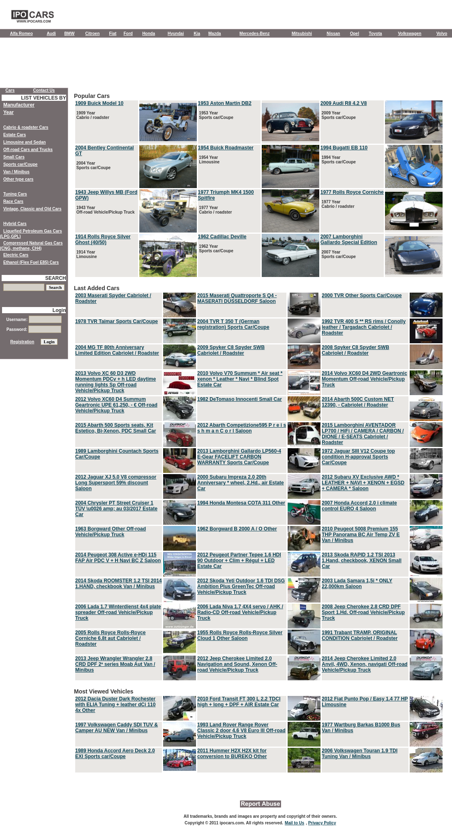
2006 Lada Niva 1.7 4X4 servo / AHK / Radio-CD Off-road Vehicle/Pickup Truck (240, 612)
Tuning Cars (15, 194)
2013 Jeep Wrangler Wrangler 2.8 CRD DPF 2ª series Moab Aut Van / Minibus (115, 664)
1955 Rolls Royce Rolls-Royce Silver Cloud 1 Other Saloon (239, 635)
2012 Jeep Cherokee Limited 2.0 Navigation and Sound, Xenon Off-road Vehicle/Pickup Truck (237, 664)
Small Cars (14, 157)
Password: (34, 329)
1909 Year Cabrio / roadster (92, 115)
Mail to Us (294, 823)
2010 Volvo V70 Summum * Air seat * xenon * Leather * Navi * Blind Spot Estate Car (239, 379)
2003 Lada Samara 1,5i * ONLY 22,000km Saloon (357, 583)
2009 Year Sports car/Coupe (338, 115)
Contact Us (44, 90)
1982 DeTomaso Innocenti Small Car (239, 399)
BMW (69, 33)
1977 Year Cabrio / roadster (215, 209)
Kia (197, 33)
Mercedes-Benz (255, 33)
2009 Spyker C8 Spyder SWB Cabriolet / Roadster (231, 350)
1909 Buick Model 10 (99, 103)
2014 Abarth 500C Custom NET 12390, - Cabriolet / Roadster (358, 402)
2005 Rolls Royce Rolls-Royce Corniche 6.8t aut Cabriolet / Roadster (110, 638)
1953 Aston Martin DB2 (224, 103)
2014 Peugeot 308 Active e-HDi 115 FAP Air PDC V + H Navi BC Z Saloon (118, 557)
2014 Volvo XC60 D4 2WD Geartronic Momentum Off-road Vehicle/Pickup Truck (364, 379)
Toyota (375, 33)
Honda (148, 33)
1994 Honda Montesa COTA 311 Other (241, 503)
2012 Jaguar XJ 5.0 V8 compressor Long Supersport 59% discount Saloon (115, 482)
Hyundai (176, 33)
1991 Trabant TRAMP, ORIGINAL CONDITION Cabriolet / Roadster (360, 635)
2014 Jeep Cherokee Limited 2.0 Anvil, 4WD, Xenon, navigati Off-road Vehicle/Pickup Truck (365, 664)
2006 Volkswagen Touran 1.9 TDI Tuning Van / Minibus (359, 753)
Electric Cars (15, 255)
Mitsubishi (302, 33)
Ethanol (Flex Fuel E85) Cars (31, 262)
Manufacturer (19, 105)
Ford (128, 33)
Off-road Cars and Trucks (28, 149)
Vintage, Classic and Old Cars (32, 209)
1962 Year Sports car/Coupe (215, 248)
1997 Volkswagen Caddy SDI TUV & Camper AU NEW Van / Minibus (116, 727)
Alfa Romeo (21, 33)
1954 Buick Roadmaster (226, 148)
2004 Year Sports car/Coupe (93, 165)
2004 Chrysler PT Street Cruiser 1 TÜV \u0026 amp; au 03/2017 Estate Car (116, 508)
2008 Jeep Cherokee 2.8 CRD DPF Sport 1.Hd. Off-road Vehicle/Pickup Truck (363, 612)
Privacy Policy (322, 823)
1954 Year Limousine (209, 159)
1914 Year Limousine (86, 254)
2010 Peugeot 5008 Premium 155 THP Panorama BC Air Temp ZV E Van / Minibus (361, 534)
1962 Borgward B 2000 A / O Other (237, 529)
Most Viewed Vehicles (259, 731)
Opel (354, 33)
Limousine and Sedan (24, 142)
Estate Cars (14, 135)
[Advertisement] (226, 64)
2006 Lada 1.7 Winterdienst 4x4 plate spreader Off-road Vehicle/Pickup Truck (118, 612)
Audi (51, 33)
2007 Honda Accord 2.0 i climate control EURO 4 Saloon (359, 506)
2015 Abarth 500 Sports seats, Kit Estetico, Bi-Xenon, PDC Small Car (115, 428)
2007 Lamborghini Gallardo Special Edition (349, 239)
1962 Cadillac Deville (222, 237)
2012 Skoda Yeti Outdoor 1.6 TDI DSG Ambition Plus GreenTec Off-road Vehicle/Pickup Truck (241, 586)
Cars (9, 90)
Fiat (113, 33)
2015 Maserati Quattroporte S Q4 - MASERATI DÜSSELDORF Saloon (237, 298)
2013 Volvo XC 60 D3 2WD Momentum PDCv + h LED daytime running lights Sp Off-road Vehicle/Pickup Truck (115, 381)
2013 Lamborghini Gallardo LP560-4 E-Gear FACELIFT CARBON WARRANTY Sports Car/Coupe (239, 456)
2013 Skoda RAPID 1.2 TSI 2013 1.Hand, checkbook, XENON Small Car (361, 560)
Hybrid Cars (15, 223)
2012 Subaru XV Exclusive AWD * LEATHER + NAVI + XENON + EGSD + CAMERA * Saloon (363, 482)
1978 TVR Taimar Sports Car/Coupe (116, 321)
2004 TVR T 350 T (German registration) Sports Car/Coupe (233, 324)
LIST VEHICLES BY (43, 98)
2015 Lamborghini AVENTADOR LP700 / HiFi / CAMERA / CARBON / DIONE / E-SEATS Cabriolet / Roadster (363, 433)
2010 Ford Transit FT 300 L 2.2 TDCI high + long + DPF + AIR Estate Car (239, 701)
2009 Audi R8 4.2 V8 (344, 103)
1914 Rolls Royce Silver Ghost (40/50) (103, 239)
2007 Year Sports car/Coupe (338, 254)
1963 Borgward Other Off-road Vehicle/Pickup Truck (110, 531)
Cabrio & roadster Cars (25, 127)
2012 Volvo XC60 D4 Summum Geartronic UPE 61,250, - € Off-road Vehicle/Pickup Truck (116, 405)
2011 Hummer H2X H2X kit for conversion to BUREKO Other (232, 753)
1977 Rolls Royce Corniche (352, 192)
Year (8, 112)
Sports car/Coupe (20, 164)
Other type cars (18, 179)
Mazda (214, 33)
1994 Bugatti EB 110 (344, 148)
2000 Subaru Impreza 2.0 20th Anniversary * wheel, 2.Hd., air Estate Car (240, 482)
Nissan (333, 33)
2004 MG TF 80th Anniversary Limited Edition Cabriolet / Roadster (117, 350)
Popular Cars (259, 185)
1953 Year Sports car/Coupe (215, 115)
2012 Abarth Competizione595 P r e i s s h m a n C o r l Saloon (241, 428)
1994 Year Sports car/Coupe (338, 159)
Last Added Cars (259, 483)
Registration (22, 342)
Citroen (92, 33)
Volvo (441, 33)
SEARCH (55, 278)
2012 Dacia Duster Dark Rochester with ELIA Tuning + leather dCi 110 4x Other (115, 704)
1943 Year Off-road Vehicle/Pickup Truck (105, 209)
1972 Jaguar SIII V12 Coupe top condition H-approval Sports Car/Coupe (358, 456)
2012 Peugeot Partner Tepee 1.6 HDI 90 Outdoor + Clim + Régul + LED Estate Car (239, 560)
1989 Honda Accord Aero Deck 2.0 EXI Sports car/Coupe (115, 753)
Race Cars (13, 201)
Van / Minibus (16, 172)
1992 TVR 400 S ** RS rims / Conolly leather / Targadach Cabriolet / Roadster (364, 327)
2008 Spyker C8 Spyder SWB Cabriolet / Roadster (355, 350)
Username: (33, 319)
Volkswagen (409, 33)
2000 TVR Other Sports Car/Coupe (362, 295)
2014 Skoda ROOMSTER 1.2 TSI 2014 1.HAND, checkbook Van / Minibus (118, 583)
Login (59, 310)
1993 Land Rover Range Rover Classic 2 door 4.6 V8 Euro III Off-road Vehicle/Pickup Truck (241, 730)
